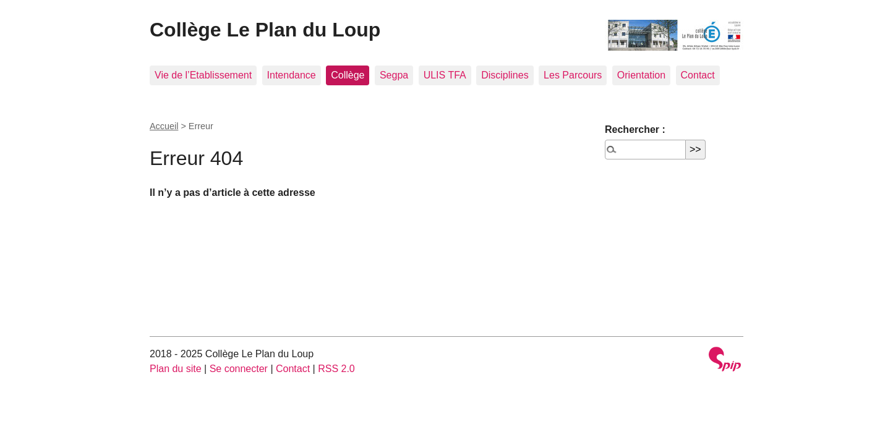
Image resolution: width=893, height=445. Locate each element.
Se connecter (239, 368)
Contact (698, 75)
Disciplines (504, 75)
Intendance (291, 75)
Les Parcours (573, 75)
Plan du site (176, 368)
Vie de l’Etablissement (203, 75)
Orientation (641, 75)
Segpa (394, 75)
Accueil (164, 126)
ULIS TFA (445, 75)
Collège (347, 75)
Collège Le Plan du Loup (265, 30)
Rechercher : (635, 129)
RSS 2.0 (336, 368)
